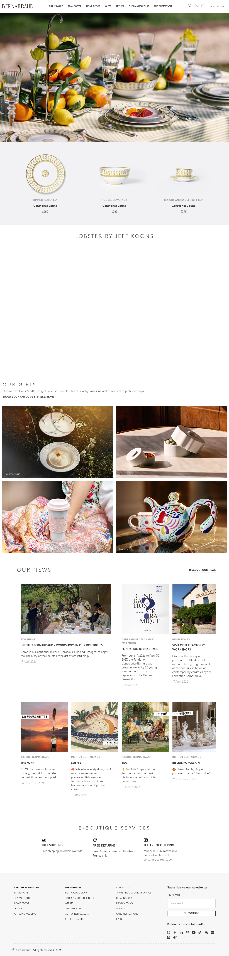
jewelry (18, 909)
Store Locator (74, 919)
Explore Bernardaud (27, 888)
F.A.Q (119, 919)
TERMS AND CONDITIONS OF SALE (133, 893)
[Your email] (191, 903)
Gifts (108, 6)
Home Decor (93, 6)
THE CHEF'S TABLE (74, 909)
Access (120, 909)
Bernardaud (73, 888)
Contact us (123, 888)
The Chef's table (163, 6)
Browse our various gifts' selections (28, 397)
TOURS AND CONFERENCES (79, 898)
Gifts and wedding (25, 914)
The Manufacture (139, 6)
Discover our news (202, 570)
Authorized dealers (77, 914)
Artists (120, 6)
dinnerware (21, 893)
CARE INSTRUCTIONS (127, 914)
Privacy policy (124, 903)
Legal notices (124, 898)
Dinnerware (56, 6)
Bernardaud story (76, 893)
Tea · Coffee (74, 6)
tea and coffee (23, 898)
